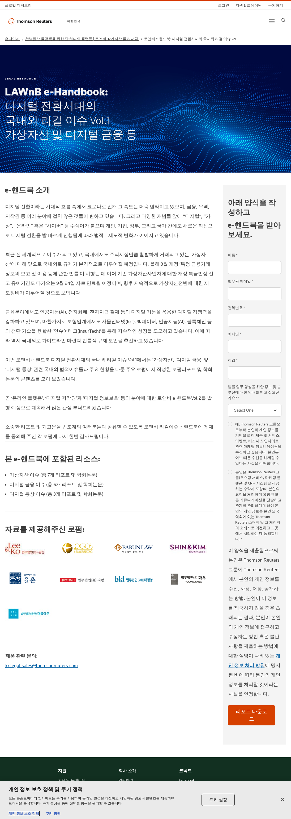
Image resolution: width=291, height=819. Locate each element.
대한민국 (74, 21)
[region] (145, 800)
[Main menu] (272, 21)
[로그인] (223, 5)
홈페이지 (12, 39)
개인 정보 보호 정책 (23, 814)
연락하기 (125, 780)
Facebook (187, 780)
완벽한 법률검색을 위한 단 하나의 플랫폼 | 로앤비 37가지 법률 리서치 (82, 39)
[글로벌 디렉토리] (20, 5)
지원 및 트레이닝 (71, 780)
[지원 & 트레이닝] (248, 5)
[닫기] (282, 799)
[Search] (283, 20)
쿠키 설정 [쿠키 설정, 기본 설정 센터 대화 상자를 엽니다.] (218, 799)
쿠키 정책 (53, 814)
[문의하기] (275, 5)
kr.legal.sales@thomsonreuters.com (41, 665)
